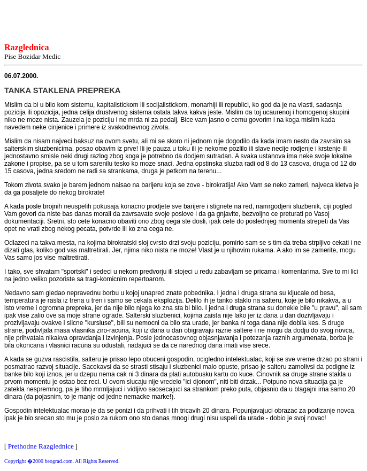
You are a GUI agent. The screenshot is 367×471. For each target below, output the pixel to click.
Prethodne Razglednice (41, 446)
